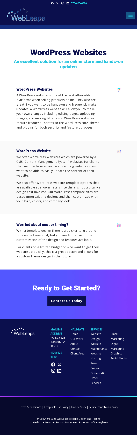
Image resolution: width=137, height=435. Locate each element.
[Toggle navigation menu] (130, 15)
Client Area (77, 353)
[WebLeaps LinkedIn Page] (68, 3)
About (74, 344)
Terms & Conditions (30, 407)
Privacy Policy (78, 407)
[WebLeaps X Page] (57, 3)
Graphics (116, 353)
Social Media (119, 358)
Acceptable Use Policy (56, 407)
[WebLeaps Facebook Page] (52, 3)
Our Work (76, 339)
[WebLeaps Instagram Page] (53, 370)
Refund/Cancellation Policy (103, 407)
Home (74, 334)
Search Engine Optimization (99, 368)
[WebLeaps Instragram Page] (62, 3)
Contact (75, 349)
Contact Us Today (66, 300)
